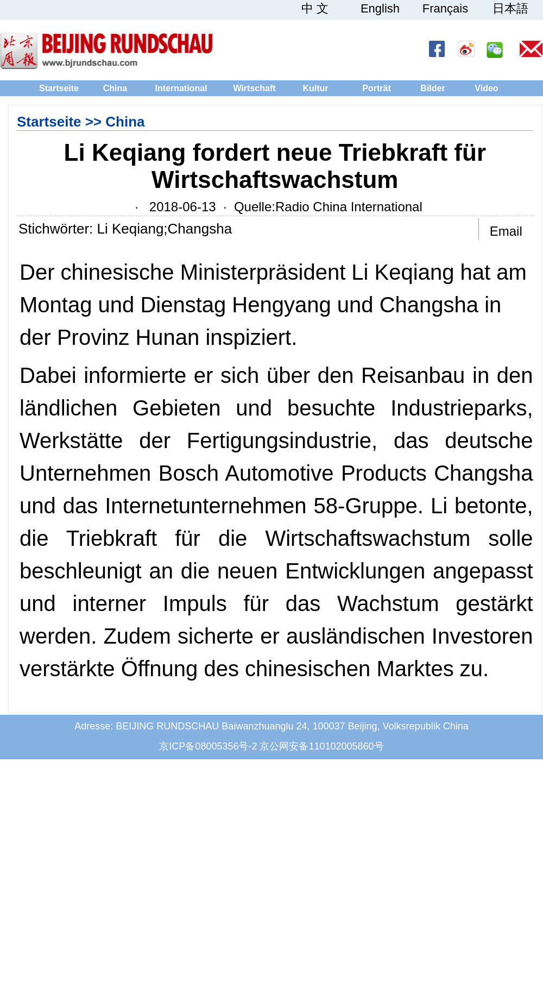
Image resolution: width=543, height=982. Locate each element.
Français (445, 8)
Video (486, 88)
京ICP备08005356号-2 (208, 746)
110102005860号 (345, 746)
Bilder (432, 88)
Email (506, 231)
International (181, 88)
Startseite (59, 88)
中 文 (315, 8)
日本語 (510, 8)
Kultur (315, 88)
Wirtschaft (254, 88)
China (115, 88)
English (380, 8)
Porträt (376, 88)
